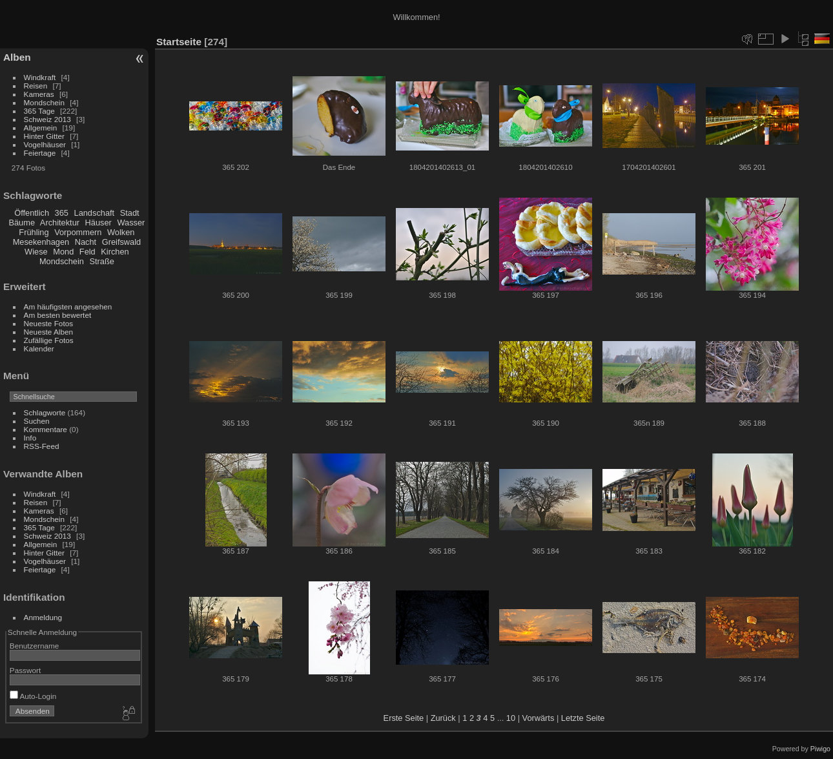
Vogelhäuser (45, 144)
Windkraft (40, 77)
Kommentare (45, 429)
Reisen (36, 85)
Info (30, 437)
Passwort (25, 670)
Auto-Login (33, 696)
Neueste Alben (49, 332)
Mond (63, 251)
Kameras (39, 94)
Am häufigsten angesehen (68, 306)
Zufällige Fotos (49, 340)
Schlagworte (45, 412)
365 (61, 213)
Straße (101, 261)
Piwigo (820, 749)
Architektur (59, 222)
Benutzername (34, 645)
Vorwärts (538, 718)
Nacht (85, 242)
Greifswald (121, 242)
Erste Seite (404, 718)
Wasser (131, 222)
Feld (87, 251)
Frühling (33, 232)
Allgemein (40, 127)
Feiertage (40, 153)
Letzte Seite (583, 718)
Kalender (39, 348)
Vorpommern (77, 232)
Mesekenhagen (41, 242)
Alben (17, 57)
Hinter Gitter (44, 136)
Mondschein (44, 102)
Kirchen (115, 251)
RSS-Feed (41, 446)
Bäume (21, 222)
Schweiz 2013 (47, 119)
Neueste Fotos (49, 323)
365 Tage (39, 111)
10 (510, 718)
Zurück (443, 718)
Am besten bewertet (58, 315)
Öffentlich (31, 213)
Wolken (120, 232)
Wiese (36, 251)
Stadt (129, 213)
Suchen (37, 421)
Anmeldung (43, 617)
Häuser (98, 222)
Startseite (178, 41)
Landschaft (94, 213)
